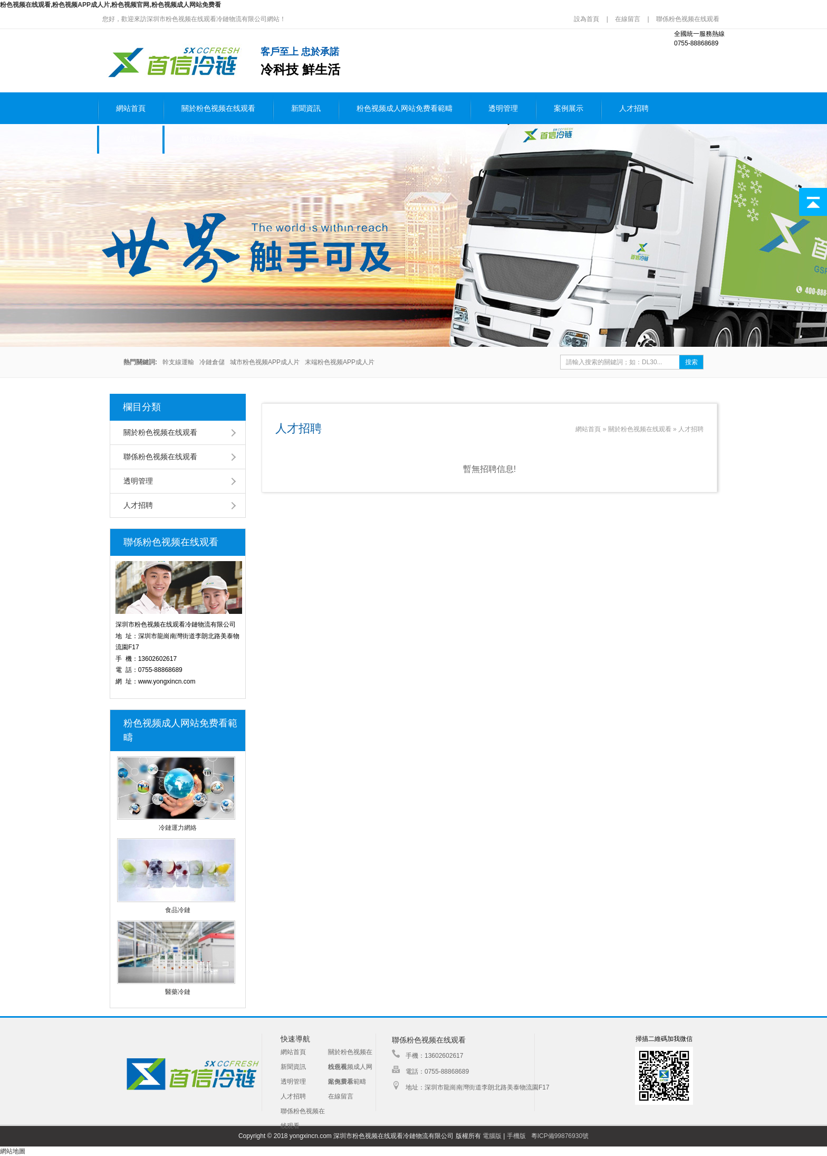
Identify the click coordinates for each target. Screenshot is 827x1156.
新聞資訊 (306, 108)
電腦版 (492, 1136)
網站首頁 (131, 108)
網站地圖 (12, 1151)
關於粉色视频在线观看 (218, 108)
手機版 (516, 1136)
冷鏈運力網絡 (178, 827)
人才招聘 (634, 108)
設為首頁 (587, 19)
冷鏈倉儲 (212, 362)
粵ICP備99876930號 (560, 1136)
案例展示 (568, 108)
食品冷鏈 (177, 910)
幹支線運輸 (178, 362)
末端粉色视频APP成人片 (339, 362)
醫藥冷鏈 (177, 992)
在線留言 (627, 19)
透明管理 (503, 108)
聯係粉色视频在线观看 (687, 19)
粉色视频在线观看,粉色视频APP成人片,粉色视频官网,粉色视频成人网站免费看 (110, 4)
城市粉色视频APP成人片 (265, 362)
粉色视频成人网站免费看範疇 (405, 108)
